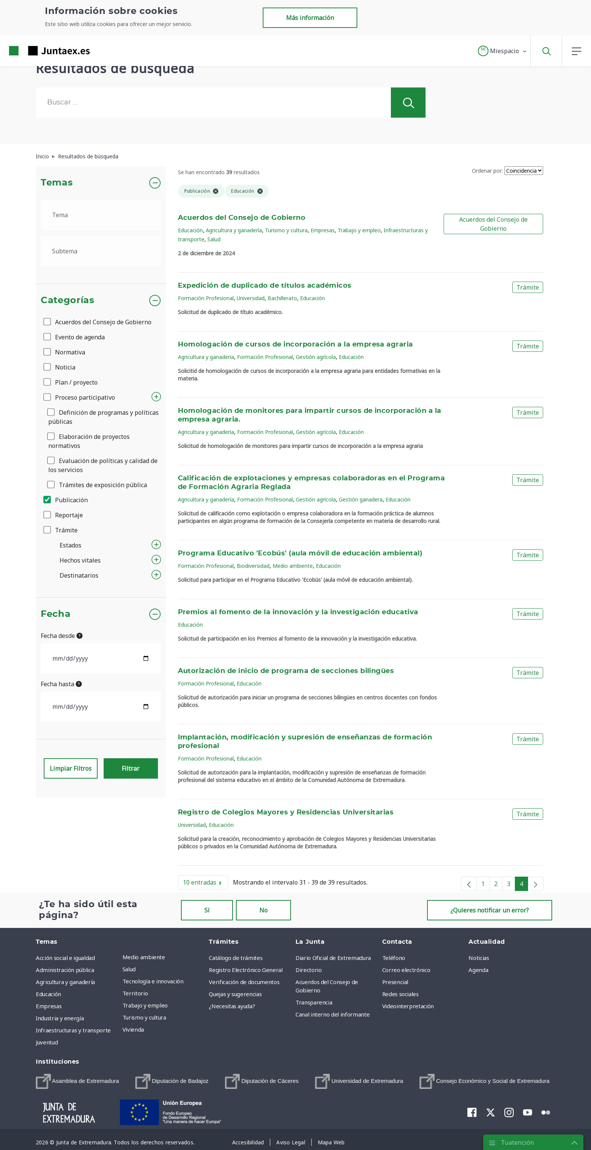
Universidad (251, 298)
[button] (502, 51)
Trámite (61, 530)
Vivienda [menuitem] (133, 1029)
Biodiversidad (253, 565)
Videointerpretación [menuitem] (408, 1006)
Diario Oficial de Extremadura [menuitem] (333, 957)
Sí (207, 910)
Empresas (323, 230)
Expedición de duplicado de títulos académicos (265, 285)
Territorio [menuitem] (135, 993)
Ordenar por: (487, 170)
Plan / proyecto (71, 382)
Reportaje (63, 515)
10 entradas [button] (205, 883)
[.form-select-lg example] (101, 215)
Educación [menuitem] (48, 994)
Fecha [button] (55, 614)
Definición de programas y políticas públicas (103, 417)
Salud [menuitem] (129, 969)
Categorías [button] (68, 300)
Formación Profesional (206, 298)
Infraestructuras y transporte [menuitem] (73, 1030)
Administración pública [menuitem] (65, 970)
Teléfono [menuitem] (393, 957)
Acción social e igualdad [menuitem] (65, 957)
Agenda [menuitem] (478, 970)
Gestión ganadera (361, 499)
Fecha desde (62, 635)
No (263, 910)
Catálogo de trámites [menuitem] (235, 957)
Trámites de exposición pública (97, 485)
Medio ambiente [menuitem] (143, 957)
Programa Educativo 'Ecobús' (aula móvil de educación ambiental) (300, 553)
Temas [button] (57, 182)
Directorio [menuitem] (309, 970)
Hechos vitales (80, 560)
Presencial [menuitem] (395, 982)
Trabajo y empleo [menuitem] (145, 1005)
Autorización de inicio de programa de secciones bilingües (286, 671)
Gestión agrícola (316, 356)
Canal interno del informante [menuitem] (332, 1014)
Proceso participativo (79, 397)
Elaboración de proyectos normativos (89, 441)
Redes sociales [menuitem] (400, 994)
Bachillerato (282, 298)
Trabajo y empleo (359, 230)
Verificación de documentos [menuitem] (244, 982)
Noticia (59, 367)
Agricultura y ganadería (234, 230)
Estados (70, 545)
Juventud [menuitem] (47, 1042)
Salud (213, 239)
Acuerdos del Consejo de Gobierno (98, 322)
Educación (190, 230)
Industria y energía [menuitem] (60, 1018)
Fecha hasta (61, 683)
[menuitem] (77, 1081)
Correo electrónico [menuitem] (406, 970)
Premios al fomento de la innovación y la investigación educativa (298, 612)
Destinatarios (79, 575)
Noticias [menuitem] (479, 957)
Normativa (64, 352)
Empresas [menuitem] (48, 1006)
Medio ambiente (293, 565)
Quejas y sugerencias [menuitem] (235, 994)
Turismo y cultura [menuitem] (144, 1017)
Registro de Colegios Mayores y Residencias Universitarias (286, 812)
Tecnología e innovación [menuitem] (153, 981)
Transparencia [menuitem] (314, 1002)
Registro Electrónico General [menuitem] (245, 970)
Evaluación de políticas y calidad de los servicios (103, 465)
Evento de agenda (74, 337)
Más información (310, 18)
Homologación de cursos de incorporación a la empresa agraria (295, 344)
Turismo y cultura (286, 230)
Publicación (66, 500)
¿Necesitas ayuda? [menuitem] (232, 1006)
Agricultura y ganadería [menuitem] (65, 982)
